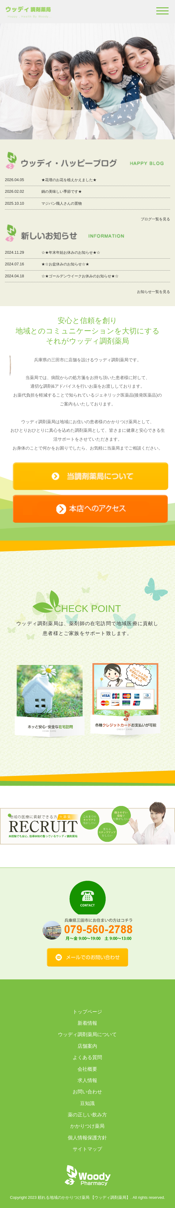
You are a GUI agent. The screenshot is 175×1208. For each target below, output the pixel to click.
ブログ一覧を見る (155, 219)
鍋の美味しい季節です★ (61, 191)
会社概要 (87, 1069)
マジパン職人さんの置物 (61, 203)
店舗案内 (87, 1046)
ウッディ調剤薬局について (87, 1034)
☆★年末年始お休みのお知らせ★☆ (70, 252)
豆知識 (87, 1103)
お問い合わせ (87, 1091)
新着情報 (87, 1023)
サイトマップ (87, 1149)
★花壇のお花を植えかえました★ (69, 180)
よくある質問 (87, 1057)
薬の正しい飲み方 (87, 1114)
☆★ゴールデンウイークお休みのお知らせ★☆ (80, 276)
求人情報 (87, 1080)
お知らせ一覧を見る (153, 292)
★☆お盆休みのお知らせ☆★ (65, 264)
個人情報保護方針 (87, 1137)
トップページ (87, 1011)
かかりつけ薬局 (87, 1126)
